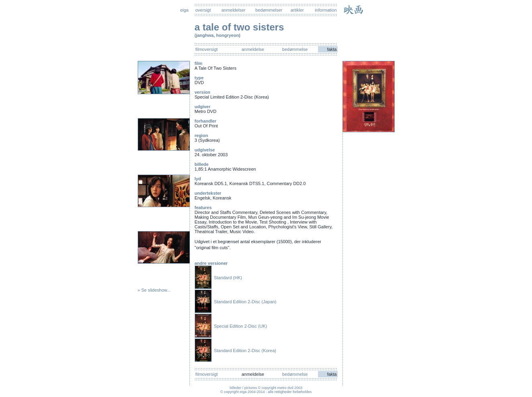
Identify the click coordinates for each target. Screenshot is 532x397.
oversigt (203, 10)
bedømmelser (268, 10)
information (325, 10)
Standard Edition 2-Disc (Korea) (245, 350)
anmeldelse (253, 49)
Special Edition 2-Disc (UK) (240, 326)
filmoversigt (207, 49)
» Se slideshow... (154, 290)
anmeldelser (234, 10)
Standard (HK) (228, 277)
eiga (184, 10)
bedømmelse (295, 49)
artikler (297, 10)
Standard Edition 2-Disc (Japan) (245, 301)
